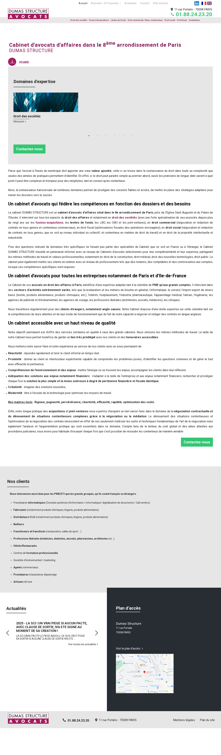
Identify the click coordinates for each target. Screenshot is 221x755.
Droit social (170, 20)
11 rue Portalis (193, 9)
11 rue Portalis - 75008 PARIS (118, 747)
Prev (7, 659)
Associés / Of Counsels (104, 3)
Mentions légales (184, 747)
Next (96, 659)
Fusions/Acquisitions (99, 20)
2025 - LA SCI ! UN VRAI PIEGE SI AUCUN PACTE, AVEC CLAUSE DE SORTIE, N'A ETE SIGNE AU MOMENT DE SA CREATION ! (51, 653)
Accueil (83, 3)
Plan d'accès (160, 3)
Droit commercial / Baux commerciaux (145, 20)
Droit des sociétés (78, 20)
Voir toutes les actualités (82, 671)
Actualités (131, 3)
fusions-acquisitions (49, 249)
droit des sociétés (124, 244)
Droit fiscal (182, 20)
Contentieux (194, 20)
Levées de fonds (118, 20)
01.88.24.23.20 (194, 14)
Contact (144, 3)
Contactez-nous (29, 176)
